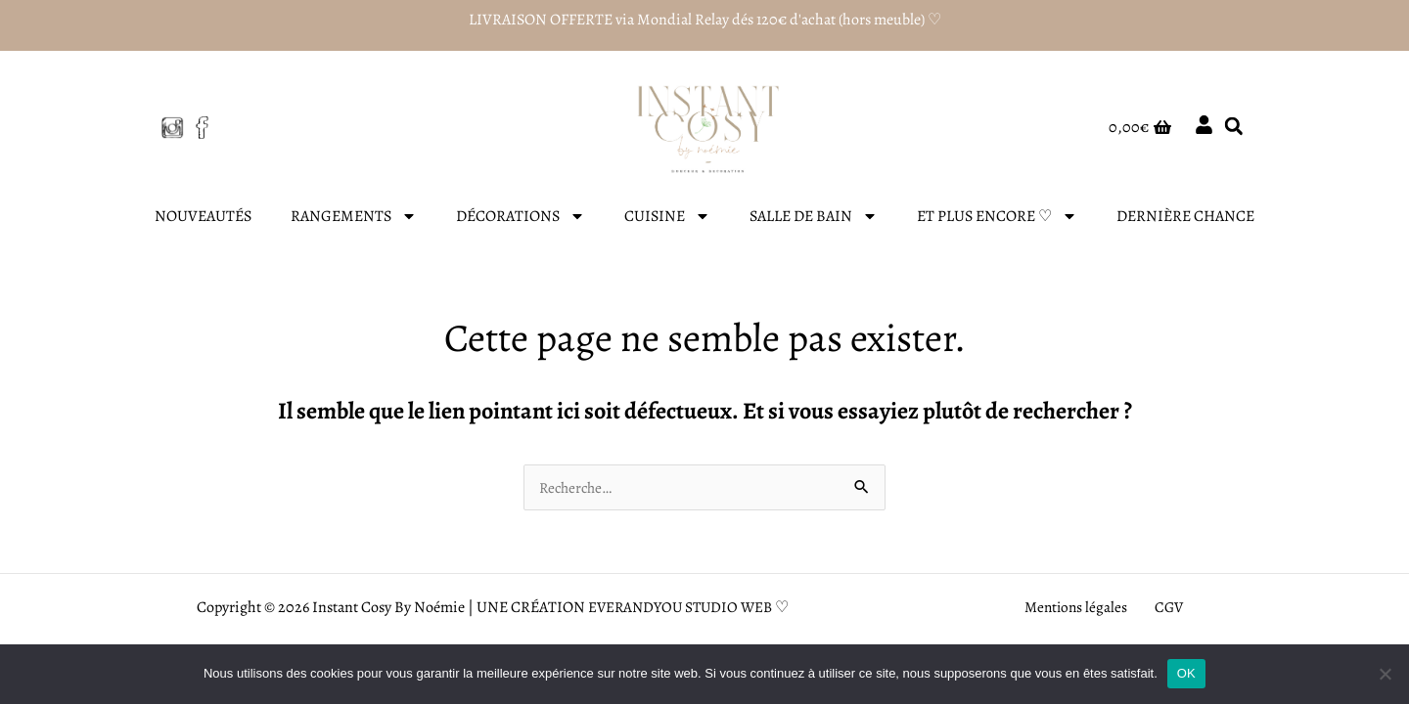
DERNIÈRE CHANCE (1185, 216)
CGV (1165, 608)
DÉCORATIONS (520, 216)
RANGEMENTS (354, 216)
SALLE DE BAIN (814, 216)
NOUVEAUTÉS (203, 216)
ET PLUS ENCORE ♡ (997, 216)
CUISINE (667, 216)
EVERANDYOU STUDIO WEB (679, 608)
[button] (1233, 126)
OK (1186, 673)
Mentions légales (1080, 608)
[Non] (1384, 673)
